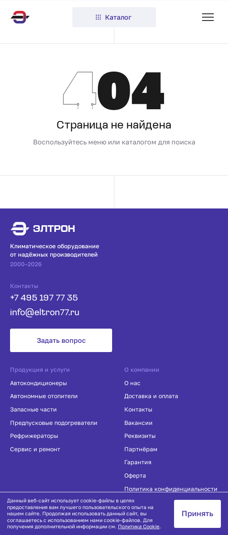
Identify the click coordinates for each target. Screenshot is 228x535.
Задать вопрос (61, 340)
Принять (197, 513)
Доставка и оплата (151, 395)
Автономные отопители (44, 395)
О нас (132, 382)
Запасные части (33, 409)
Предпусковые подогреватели (53, 422)
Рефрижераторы (34, 435)
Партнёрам (140, 449)
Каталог (113, 17)
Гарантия (137, 462)
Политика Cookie (138, 526)
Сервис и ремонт (35, 449)
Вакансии (138, 422)
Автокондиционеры (38, 382)
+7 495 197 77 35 (44, 298)
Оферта (135, 475)
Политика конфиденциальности (171, 488)
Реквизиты (140, 435)
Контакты (138, 409)
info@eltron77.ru (44, 313)
